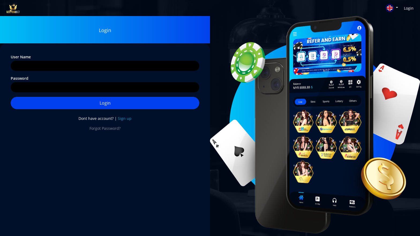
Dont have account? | (105, 118)
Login (409, 8)
